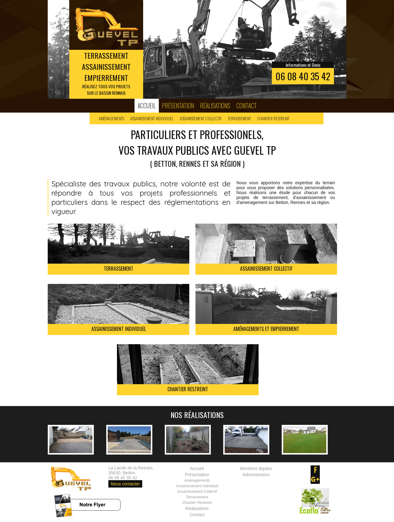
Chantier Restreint (273, 118)
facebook (315, 470)
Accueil (147, 105)
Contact (246, 105)
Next (338, 49)
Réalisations (215, 105)
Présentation (178, 105)
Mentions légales (256, 468)
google (315, 479)
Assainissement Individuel (152, 118)
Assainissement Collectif (201, 118)
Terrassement (239, 118)
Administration (256, 474)
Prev (56, 49)
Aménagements (111, 118)
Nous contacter (125, 483)
